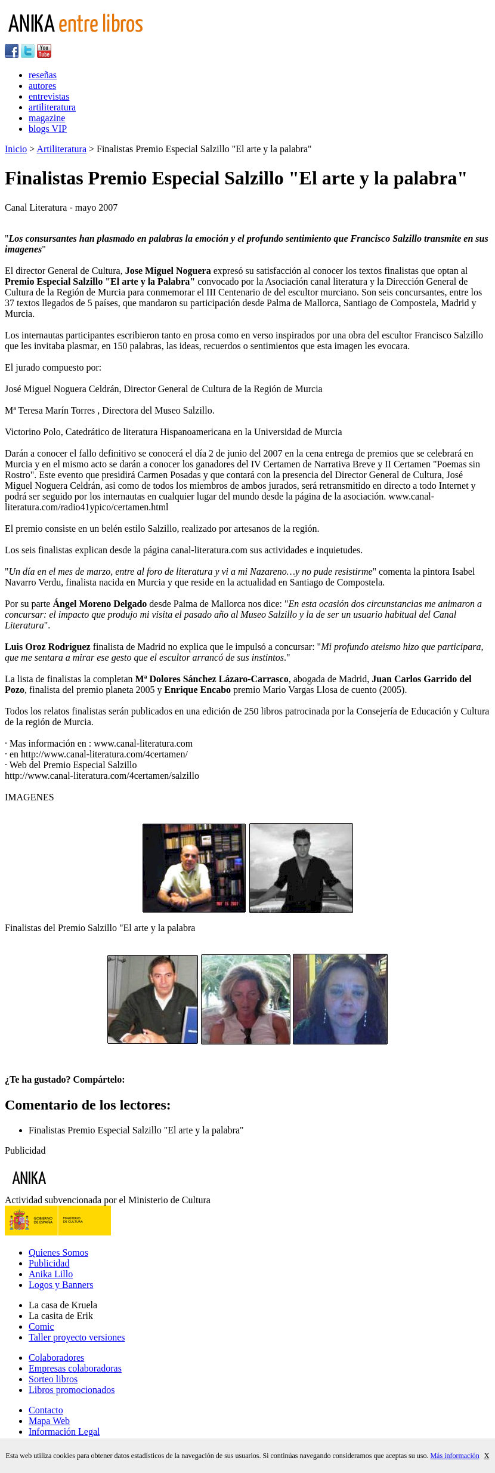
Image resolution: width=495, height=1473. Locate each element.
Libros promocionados (72, 1390)
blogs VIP (48, 129)
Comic (41, 1326)
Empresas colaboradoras (75, 1368)
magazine (47, 118)
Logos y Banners (61, 1285)
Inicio (16, 149)
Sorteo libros (53, 1379)
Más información (454, 1456)
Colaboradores (56, 1357)
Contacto (46, 1410)
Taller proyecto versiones (77, 1337)
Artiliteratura (61, 149)
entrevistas (49, 96)
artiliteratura (52, 107)
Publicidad (49, 1263)
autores (42, 86)
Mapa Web (49, 1421)
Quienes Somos (58, 1252)
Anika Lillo (51, 1274)
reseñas (43, 75)
